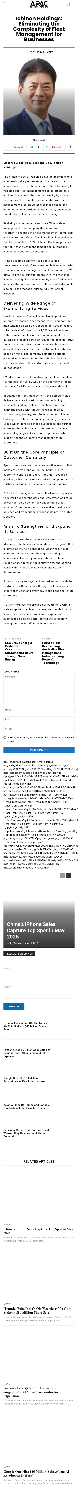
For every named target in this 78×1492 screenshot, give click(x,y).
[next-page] (68, 875)
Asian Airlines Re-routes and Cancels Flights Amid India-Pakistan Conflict (26, 1106)
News (6, 1224)
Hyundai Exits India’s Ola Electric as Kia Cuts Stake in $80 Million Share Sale (25, 1026)
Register (14, 1006)
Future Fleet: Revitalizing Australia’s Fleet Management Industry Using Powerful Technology (54, 652)
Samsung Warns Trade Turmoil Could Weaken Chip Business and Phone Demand (26, 1133)
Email (7, 986)
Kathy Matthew (14, 943)
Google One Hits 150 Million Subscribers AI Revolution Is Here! (24, 1080)
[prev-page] (62, 875)
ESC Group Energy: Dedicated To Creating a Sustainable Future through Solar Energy (19, 651)
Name (8, 968)
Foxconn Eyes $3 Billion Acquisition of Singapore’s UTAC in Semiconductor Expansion (26, 1053)
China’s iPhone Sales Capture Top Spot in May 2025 (35, 930)
